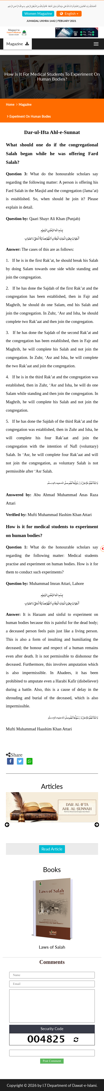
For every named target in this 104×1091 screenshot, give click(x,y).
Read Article (52, 848)
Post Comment (52, 1061)
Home (10, 104)
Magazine (17, 43)
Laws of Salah (52, 947)
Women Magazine (38, 13)
